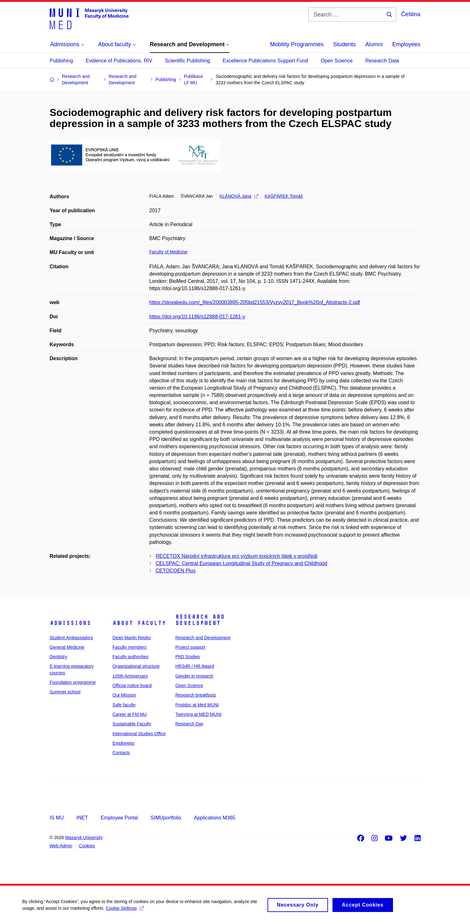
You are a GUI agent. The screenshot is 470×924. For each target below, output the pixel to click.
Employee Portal (119, 817)
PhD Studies (187, 656)
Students (344, 44)
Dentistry (58, 656)
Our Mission (124, 695)
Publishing (61, 60)
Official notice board (132, 685)
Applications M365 (214, 817)
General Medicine (67, 647)
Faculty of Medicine (168, 251)
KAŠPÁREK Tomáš (284, 196)
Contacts (121, 752)
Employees (406, 44)
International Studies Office (139, 733)
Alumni (374, 44)
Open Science (337, 60)
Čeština (410, 14)
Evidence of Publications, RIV (119, 60)
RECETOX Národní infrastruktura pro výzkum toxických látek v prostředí (237, 556)
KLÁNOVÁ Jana (239, 196)
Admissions (70, 623)
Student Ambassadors (71, 637)
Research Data (382, 60)
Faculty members (129, 647)
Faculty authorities (131, 656)
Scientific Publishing (187, 60)
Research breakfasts (195, 695)
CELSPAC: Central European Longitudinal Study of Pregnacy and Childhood (241, 563)
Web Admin (61, 845)
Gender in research (194, 676)
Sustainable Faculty (132, 723)
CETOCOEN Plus (176, 570)
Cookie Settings (125, 911)
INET (82, 817)
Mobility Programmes (297, 44)
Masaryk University (84, 837)
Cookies (87, 845)
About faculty (139, 623)
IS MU (57, 817)
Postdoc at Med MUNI (197, 704)
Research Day (189, 723)
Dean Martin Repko (132, 637)
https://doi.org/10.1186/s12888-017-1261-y (197, 316)
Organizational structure (136, 666)
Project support (190, 647)
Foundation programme (73, 682)
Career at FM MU (130, 714)
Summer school (65, 691)
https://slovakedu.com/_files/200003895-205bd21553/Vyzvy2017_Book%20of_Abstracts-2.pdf (254, 302)
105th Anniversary (130, 676)
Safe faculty (124, 704)
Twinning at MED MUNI (198, 714)
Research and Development (200, 620)
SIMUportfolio (166, 817)
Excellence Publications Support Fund (265, 60)
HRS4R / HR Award (194, 666)
